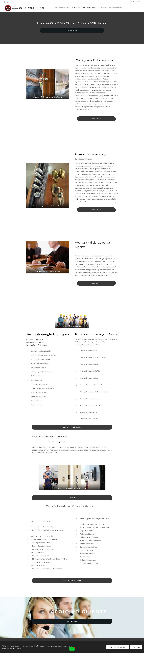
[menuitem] (54, 8)
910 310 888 (136, 2)
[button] (72, 649)
